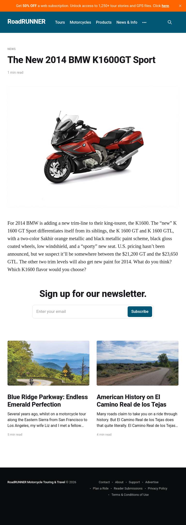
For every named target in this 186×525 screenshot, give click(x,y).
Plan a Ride (101, 488)
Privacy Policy (157, 488)
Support (134, 482)
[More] (144, 22)
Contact (104, 482)
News (12, 49)
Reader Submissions (128, 488)
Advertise (152, 482)
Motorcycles (80, 22)
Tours (60, 22)
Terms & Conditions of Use (130, 494)
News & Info (126, 22)
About (119, 482)
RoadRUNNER (27, 21)
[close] (180, 6)
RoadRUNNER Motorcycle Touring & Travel (36, 482)
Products (104, 22)
